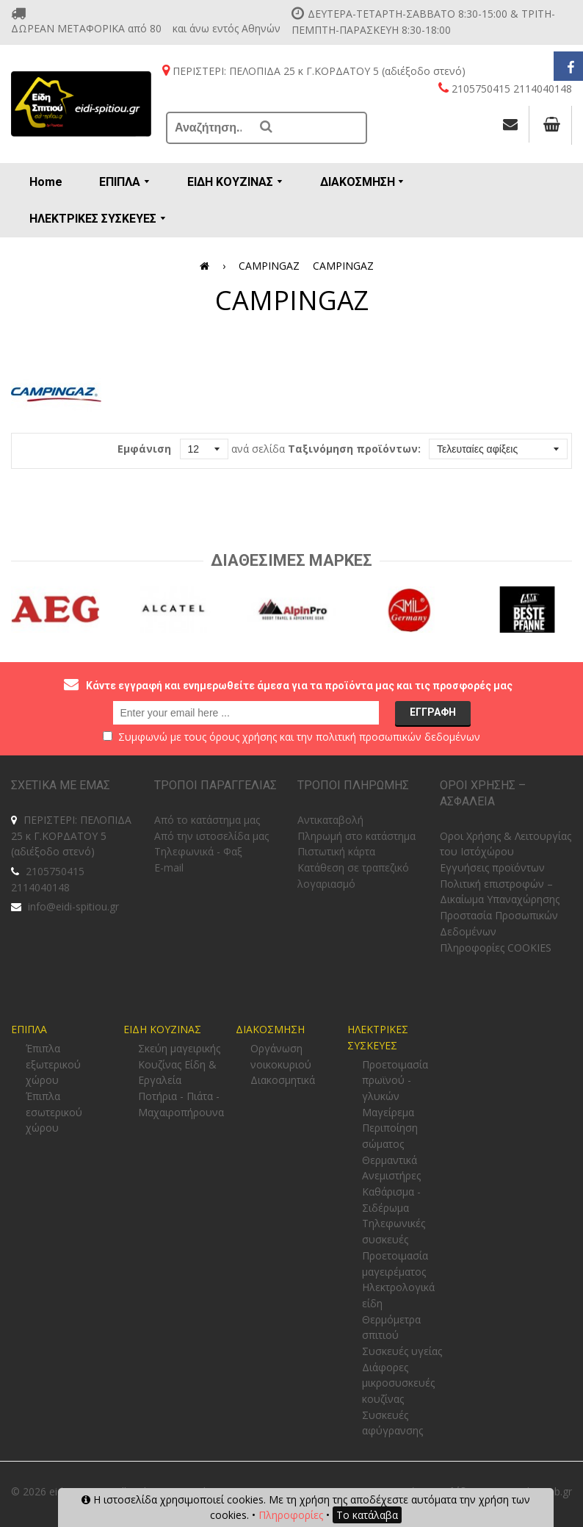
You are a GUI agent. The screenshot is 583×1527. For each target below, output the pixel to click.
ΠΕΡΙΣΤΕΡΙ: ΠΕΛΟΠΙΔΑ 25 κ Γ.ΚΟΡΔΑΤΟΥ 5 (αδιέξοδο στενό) (71, 835)
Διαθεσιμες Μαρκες (291, 560)
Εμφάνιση (144, 449)
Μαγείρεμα (388, 1112)
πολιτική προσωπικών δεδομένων (398, 737)
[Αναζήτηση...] (209, 128)
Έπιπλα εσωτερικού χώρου (54, 1112)
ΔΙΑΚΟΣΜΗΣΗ (270, 1029)
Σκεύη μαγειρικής (179, 1048)
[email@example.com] (246, 713)
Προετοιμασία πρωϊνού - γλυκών (395, 1080)
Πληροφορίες (290, 1515)
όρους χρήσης (243, 737)
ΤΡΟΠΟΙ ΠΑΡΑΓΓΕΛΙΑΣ (215, 785)
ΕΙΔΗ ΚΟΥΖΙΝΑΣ (162, 1029)
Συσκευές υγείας (402, 1351)
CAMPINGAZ (269, 266)
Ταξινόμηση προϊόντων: (354, 449)
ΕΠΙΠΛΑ (29, 1029)
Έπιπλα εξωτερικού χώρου (53, 1064)
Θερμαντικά (389, 1160)
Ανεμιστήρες (391, 1175)
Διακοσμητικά (282, 1080)
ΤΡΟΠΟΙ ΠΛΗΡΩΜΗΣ (353, 785)
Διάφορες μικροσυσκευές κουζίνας (398, 1383)
